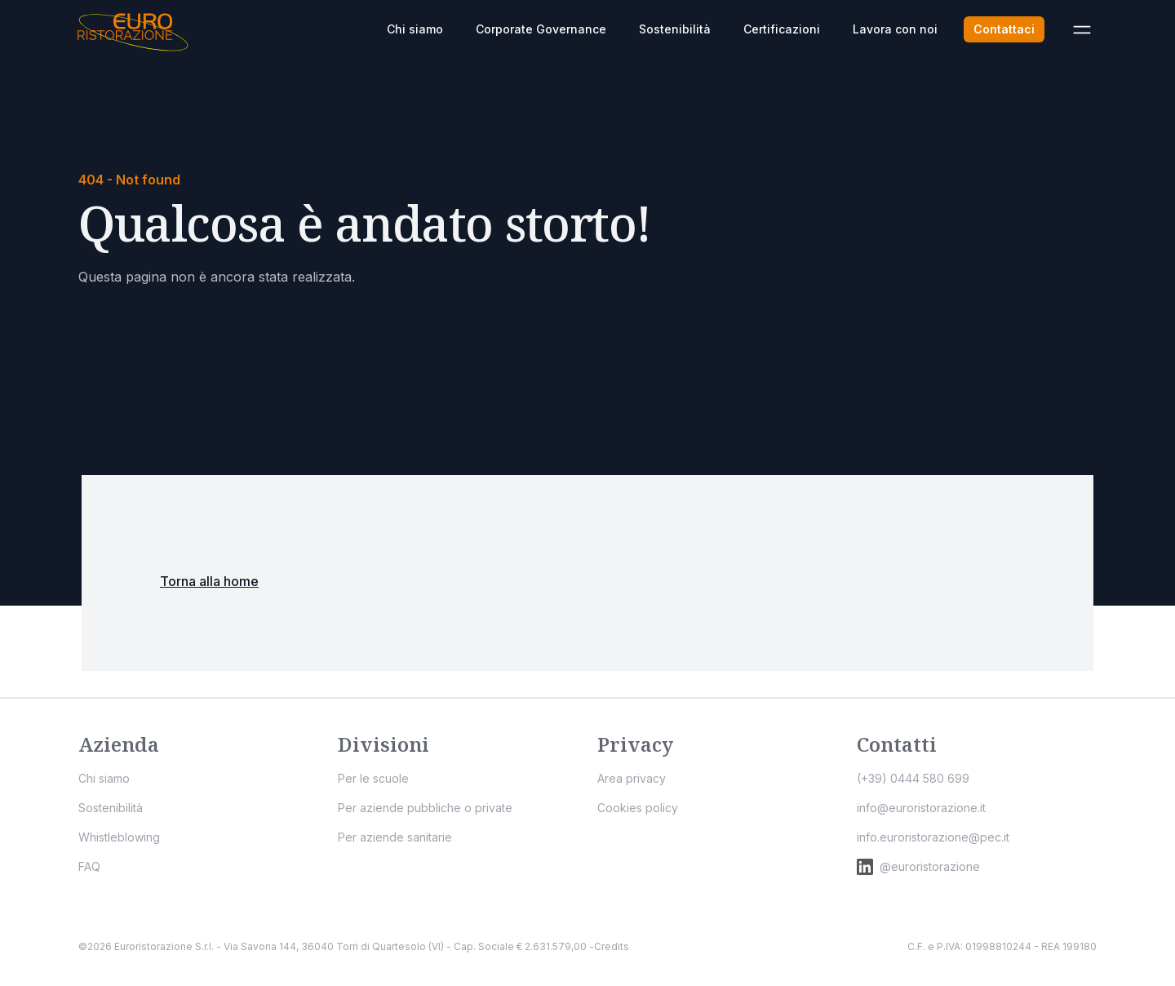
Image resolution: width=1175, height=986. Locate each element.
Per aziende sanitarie (395, 837)
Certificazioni (781, 29)
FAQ (89, 866)
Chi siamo (415, 29)
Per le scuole (373, 778)
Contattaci (1004, 29)
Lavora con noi (895, 29)
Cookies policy (637, 808)
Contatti (897, 744)
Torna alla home (209, 581)
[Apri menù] (1082, 29)
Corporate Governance (541, 29)
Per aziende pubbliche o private (425, 808)
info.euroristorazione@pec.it (933, 837)
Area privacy (631, 778)
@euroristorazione (918, 867)
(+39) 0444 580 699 (913, 778)
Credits (611, 946)
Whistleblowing (119, 837)
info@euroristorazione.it (921, 808)
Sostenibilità (675, 29)
